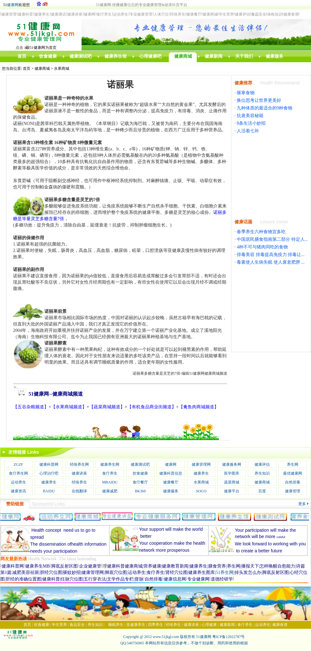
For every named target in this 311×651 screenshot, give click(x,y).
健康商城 (42, 68)
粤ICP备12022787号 (228, 637)
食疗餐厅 (140, 482)
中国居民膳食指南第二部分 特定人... (272, 239)
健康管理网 (201, 464)
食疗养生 (109, 473)
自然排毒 (292, 482)
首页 (26, 68)
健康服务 (170, 491)
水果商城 (61, 68)
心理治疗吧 (48, 473)
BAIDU (49, 491)
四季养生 (155, 624)
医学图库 (231, 473)
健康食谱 (280, 624)
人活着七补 (248, 130)
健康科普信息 (170, 473)
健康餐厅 (170, 482)
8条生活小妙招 (251, 123)
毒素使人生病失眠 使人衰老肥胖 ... (271, 262)
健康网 (12, 5)
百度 (262, 491)
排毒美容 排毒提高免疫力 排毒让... (271, 254)
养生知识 (262, 473)
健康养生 (201, 473)
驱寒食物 (246, 92)
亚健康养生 (135, 624)
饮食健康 (140, 473)
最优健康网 (292, 473)
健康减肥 (109, 491)
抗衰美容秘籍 (250, 115)
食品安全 (77, 624)
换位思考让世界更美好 (259, 100)
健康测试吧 (140, 464)
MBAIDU (110, 482)
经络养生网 (79, 464)
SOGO (201, 491)
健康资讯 (18, 491)
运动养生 (18, 482)
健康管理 (292, 491)
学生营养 (59, 624)
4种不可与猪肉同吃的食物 (262, 247)
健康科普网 (48, 464)
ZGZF (18, 464)
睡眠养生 (115, 624)
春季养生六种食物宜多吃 (261, 231)
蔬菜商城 (231, 482)
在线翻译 (79, 491)
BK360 (140, 491)
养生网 (292, 464)
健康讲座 (79, 473)
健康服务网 (231, 464)
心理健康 (209, 624)
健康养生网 (109, 464)
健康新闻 (227, 624)
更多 (302, 504)
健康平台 (231, 491)
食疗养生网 (18, 473)
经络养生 (79, 482)
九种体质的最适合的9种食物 (264, 108)
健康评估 (262, 464)
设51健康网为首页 (41, 47)
